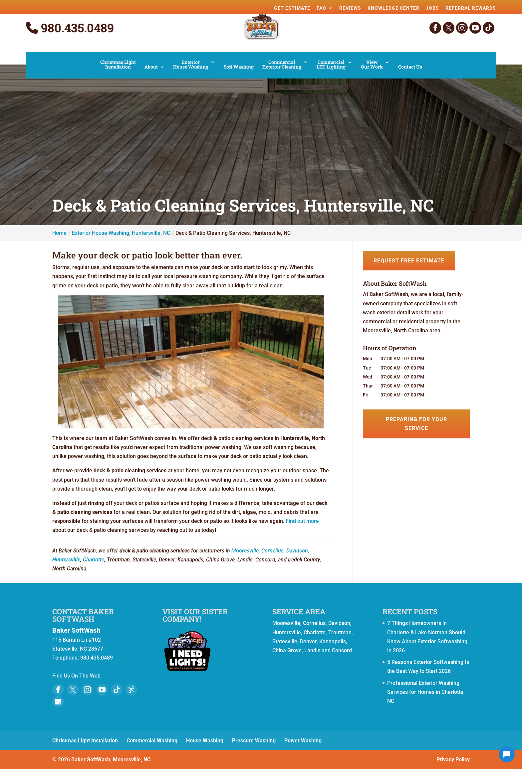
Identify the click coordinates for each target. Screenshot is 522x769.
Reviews (350, 8)
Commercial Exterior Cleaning (281, 65)
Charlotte (93, 559)
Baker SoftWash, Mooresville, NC (110, 759)
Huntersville (66, 559)
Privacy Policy (453, 759)
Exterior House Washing (190, 65)
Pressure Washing (254, 740)
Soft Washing (239, 67)
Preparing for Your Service (416, 423)
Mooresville (245, 550)
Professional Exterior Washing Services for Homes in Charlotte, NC (426, 692)
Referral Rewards (470, 8)
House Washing (204, 740)
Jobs (432, 8)
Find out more (302, 521)
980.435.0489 (70, 28)
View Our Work (372, 65)
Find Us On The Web (76, 676)
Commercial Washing (152, 740)
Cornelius (272, 550)
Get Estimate (292, 8)
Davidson (297, 550)
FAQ (321, 8)
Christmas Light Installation (118, 65)
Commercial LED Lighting (331, 65)
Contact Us (410, 67)
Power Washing (303, 740)
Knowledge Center (393, 8)
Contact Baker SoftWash (83, 615)
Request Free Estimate (409, 260)
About (151, 67)
